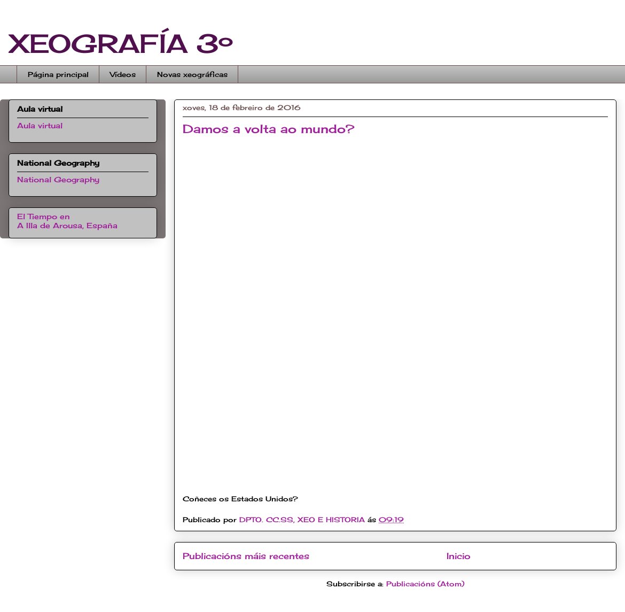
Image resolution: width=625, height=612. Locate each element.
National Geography (58, 179)
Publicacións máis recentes (246, 556)
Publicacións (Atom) (425, 583)
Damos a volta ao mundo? (268, 128)
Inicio (459, 556)
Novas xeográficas (192, 74)
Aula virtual (39, 125)
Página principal (58, 74)
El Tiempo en (67, 221)
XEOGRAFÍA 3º (121, 43)
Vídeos (123, 74)
